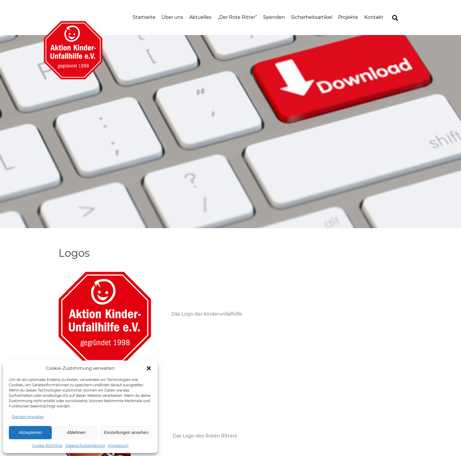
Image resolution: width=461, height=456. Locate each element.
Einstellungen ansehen (126, 432)
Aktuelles (200, 17)
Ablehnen (76, 432)
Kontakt (373, 17)
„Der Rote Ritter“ (237, 17)
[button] (149, 368)
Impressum (118, 445)
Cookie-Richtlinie (47, 445)
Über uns (172, 17)
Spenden (274, 17)
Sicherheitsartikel (311, 17)
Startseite (144, 17)
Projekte (348, 17)
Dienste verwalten (28, 416)
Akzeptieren (30, 432)
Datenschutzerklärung (85, 445)
